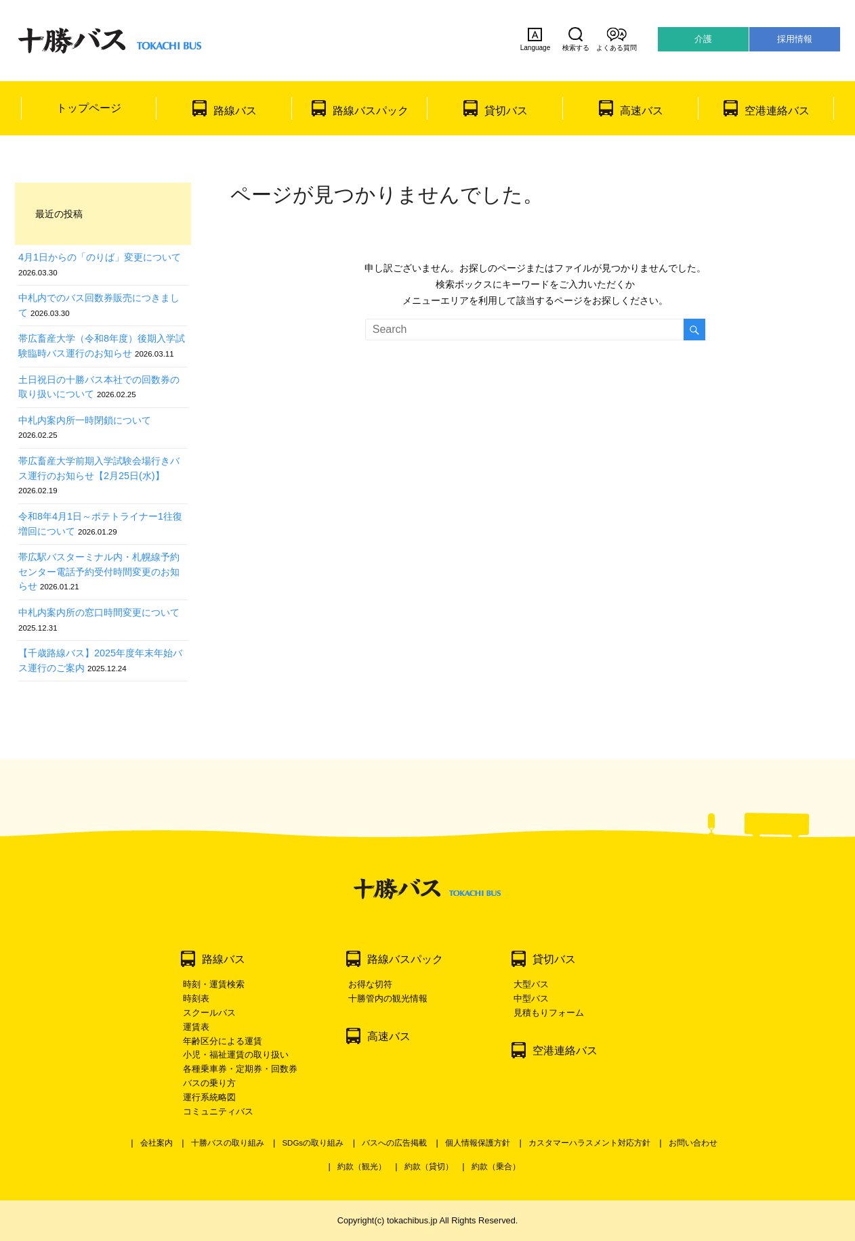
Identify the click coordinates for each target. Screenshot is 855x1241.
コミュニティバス (218, 1111)
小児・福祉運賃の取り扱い (236, 1055)
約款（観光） (361, 1167)
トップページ (88, 108)
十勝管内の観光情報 (387, 998)
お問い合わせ (693, 1143)
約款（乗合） (496, 1167)
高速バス (641, 110)
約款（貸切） (428, 1167)
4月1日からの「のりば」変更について (99, 257)
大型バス (531, 984)
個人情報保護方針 (477, 1143)
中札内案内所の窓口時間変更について (99, 612)
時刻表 (196, 998)
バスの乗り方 (209, 1083)
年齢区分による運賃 (222, 1041)
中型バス (531, 998)
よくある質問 (616, 39)
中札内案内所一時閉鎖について (84, 420)
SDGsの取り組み (312, 1143)
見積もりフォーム (549, 1013)
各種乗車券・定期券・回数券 (240, 1069)
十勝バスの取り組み (227, 1143)
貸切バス (506, 110)
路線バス (235, 110)
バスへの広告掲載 (394, 1143)
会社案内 (156, 1143)
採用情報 (794, 39)
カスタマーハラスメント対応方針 (589, 1143)
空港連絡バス (777, 110)
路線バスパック (371, 110)
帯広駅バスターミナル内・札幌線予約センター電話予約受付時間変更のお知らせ (99, 571)
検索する (575, 39)
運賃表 (196, 1027)
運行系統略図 (209, 1097)
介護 (703, 39)
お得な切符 (370, 984)
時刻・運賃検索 (214, 984)
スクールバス (209, 1013)
